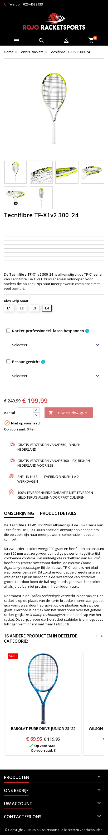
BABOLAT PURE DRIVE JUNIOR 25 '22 (43, 728)
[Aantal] (25, 412)
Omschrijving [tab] (19, 513)
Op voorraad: (15, 429)
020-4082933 (33, 4)
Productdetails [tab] (58, 513)
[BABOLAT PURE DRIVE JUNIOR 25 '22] (43, 656)
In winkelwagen (67, 413)
